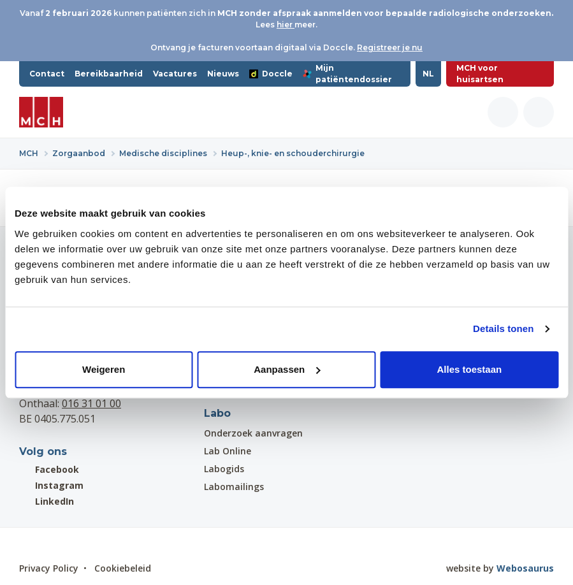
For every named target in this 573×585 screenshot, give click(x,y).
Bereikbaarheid (109, 73)
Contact (46, 73)
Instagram (51, 485)
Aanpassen (287, 369)
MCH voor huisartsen (480, 73)
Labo (217, 413)
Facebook (49, 469)
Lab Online (227, 451)
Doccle (271, 73)
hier (285, 24)
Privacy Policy (48, 568)
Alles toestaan (469, 369)
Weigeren (103, 369)
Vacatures (175, 73)
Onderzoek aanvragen (253, 433)
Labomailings (234, 486)
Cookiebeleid (122, 568)
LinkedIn (46, 501)
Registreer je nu (390, 47)
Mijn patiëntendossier (347, 73)
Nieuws (223, 73)
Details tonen (503, 328)
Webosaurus (525, 568)
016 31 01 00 (91, 403)
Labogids (224, 469)
